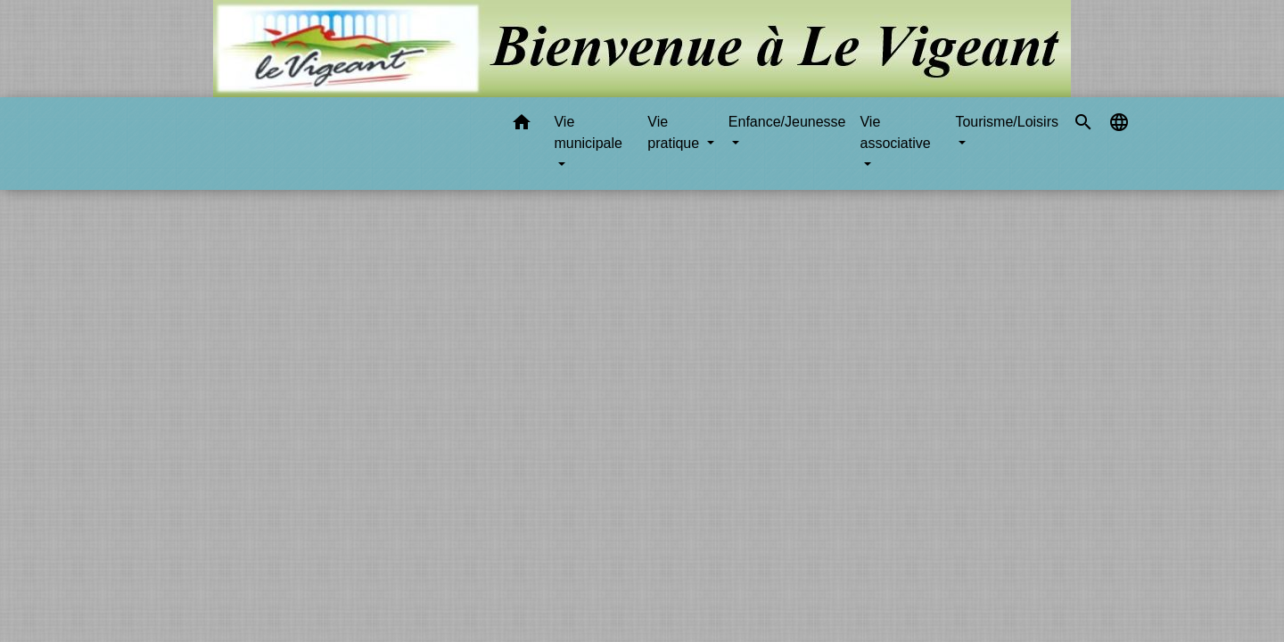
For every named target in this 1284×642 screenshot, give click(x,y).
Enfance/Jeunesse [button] (787, 121)
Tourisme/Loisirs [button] (1006, 121)
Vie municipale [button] (587, 132)
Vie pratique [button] (675, 132)
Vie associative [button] (895, 132)
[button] (522, 125)
